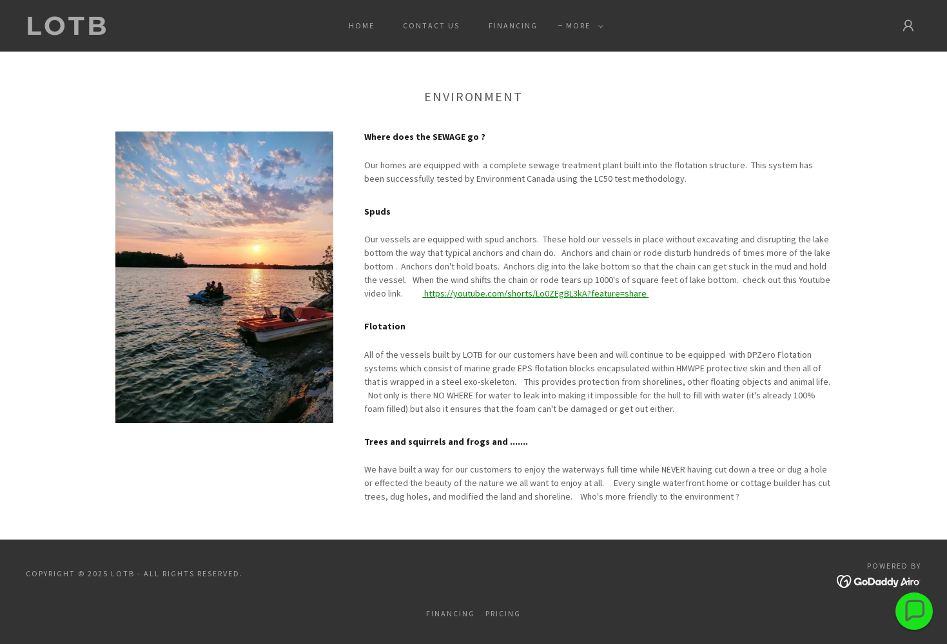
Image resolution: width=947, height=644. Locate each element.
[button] (582, 26)
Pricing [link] (503, 613)
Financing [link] (513, 25)
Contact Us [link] (431, 25)
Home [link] (362, 25)
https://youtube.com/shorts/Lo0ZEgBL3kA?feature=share (535, 293)
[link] (150, 31)
